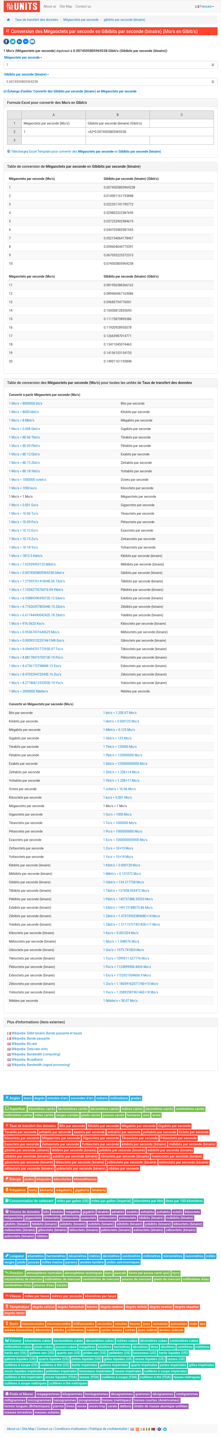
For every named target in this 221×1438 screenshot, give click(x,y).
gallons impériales (114, 1365)
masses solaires (47, 1412)
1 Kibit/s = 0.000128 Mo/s (121, 865)
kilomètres (36, 1256)
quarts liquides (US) (54, 1359)
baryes (62, 1285)
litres (154, 1347)
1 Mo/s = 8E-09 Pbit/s (24, 446)
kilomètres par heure (100, 1296)
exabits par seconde (89, 1132)
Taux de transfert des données (36, 20)
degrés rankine (111, 1307)
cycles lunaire (111, 1330)
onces (81, 1406)
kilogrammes (72, 1394)
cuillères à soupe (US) (21, 1365)
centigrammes (187, 1394)
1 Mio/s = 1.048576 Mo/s (121, 941)
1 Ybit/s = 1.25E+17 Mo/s (121, 780)
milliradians (119, 1098)
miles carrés (44, 1115)
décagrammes (122, 1394)
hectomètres (56, 1256)
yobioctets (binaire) (19, 1236)
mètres (94, 1256)
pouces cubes (66, 1347)
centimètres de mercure (101, 1279)
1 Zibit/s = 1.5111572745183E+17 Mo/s (131, 924)
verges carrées (67, 1115)
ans (202, 1324)
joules (29, 1179)
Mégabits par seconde (139, 1126)
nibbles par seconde (123, 1168)
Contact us (83, 6)
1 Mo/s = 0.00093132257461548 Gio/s (36, 640)
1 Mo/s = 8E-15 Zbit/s (24, 463)
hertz (33, 1190)
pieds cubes (43, 1347)
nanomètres (194, 1256)
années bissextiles (18, 1330)
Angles (12, 1098)
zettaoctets (107, 1218)
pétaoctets (70, 1218)
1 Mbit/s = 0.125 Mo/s (119, 730)
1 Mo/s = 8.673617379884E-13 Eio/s (35, 666)
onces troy (97, 1406)
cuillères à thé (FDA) (155, 1377)
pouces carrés (114, 1115)
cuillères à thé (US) (54, 1365)
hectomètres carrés (73, 1109)
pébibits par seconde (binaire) (122, 1150)
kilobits (57, 1212)
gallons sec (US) (41, 1353)
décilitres (168, 1347)
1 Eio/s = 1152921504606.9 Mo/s (127, 975)
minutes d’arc (57, 1098)
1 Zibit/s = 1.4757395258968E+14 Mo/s (131, 916)
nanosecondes (33, 1324)
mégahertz (64, 1190)
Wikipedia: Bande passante (30, 1038)
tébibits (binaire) (44, 1224)
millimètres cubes (18, 1347)
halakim (92, 1330)
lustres (130, 1330)
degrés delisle (136, 1307)
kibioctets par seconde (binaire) (125, 1156)
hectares (133, 1115)
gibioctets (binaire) (52, 1230)
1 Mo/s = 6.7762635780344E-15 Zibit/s (37, 606)
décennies (43, 1330)
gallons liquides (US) (20, 1359)
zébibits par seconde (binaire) (27, 1156)
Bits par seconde (72, 1126)
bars (108, 1273)
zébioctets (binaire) (181, 1230)
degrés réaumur (187, 1307)
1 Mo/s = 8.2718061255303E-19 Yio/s (36, 683)
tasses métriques (187, 1377)
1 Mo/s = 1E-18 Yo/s (23, 547)
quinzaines (178, 1324)
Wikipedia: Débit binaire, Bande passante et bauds (46, 1033)
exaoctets (88, 1218)
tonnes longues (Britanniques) (27, 1406)
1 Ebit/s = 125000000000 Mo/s (125, 763)
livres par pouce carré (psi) (149, 1273)
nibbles (42, 1236)
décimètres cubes (153, 1341)
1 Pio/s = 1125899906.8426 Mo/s (127, 967)
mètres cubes (127, 1341)
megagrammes (48, 1394)
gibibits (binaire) (16, 1224)
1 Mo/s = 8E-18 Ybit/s (24, 471)
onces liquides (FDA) (61, 1377)
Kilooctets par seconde (22, 1138)
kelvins (92, 1307)
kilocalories (62, 1179)
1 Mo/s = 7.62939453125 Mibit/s (32, 564)
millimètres (151, 1256)
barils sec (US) (15, 1353)
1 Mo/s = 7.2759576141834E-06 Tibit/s (37, 581)
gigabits (89, 1212)
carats (112, 1406)
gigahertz (82, 1190)
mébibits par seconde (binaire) (192, 1144)
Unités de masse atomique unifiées (161, 1406)
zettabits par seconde (124, 1132)
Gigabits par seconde (174, 1126)
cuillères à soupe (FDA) (119, 1377)
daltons (125, 1406)
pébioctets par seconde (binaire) (132, 1162)
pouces (33, 1262)
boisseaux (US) (144, 1353)
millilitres (202, 1347)
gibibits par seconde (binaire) (124, 20)
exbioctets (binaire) (148, 1230)
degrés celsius (44, 1307)
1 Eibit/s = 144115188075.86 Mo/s (128, 907)
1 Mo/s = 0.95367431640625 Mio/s (34, 632)
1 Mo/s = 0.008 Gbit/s (24, 429)
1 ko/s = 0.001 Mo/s (117, 797)
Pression (14, 1273)
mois (193, 1324)
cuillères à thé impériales (23, 1377)
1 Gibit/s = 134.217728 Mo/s (123, 882)
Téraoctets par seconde (140, 1138)
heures (135, 1324)
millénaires (75, 1330)
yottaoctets (127, 1218)
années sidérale (171, 1330)
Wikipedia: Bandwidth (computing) (35, 1054)
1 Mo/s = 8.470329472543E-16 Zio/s (35, 674)
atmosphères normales (44, 1273)
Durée (12, 1324)
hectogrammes (96, 1394)
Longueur (14, 1256)
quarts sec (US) (69, 1353)
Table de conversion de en (74, 166)
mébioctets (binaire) (19, 1230)
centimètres (131, 1256)
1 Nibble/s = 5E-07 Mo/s (120, 1001)
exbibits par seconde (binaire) (170, 1150)
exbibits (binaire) (101, 1224)
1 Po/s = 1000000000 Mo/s (122, 831)
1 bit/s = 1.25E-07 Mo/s (119, 713)
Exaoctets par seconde (21, 1144)
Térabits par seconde (20, 1132)
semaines (160, 1324)
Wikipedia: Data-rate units (29, 1049)
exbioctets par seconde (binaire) (184, 1162)
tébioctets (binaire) (84, 1230)
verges (9, 1262)
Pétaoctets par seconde (178, 1138)
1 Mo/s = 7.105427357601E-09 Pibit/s (36, 590)
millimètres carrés (18, 1115)
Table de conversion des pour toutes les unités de (99, 383)
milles (210, 1256)
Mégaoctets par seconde (81, 20)
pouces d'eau (44, 1285)
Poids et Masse (19, 1394)
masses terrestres (18, 1412)
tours (28, 1098)
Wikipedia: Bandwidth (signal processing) (40, 1065)
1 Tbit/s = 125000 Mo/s (120, 747)
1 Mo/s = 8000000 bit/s (26, 403)
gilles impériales (201, 1365)
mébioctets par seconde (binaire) (177, 1156)
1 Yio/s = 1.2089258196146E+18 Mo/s (130, 992)
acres (156, 1115)
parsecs (71, 1262)
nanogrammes (65, 1400)
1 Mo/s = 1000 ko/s (23, 488)
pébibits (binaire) (73, 1224)
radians (102, 1098)
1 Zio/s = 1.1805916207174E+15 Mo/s (130, 984)
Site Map (66, 6)
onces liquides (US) (150, 1359)
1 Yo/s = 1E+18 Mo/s (118, 857)
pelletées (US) (119, 1353)
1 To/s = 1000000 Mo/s (119, 823)
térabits (103, 1212)
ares (146, 1115)
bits (46, 1212)
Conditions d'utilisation (71, 1429)
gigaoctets (33, 1218)
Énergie (13, 1179)
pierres (58, 1406)
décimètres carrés (159, 1109)
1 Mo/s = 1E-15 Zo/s (23, 539)
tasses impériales (127, 1371)
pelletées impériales (61, 1371)
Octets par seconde (194, 1132)
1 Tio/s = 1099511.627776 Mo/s (126, 958)
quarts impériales (144, 1365)
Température (17, 1307)
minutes (120, 1324)
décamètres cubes (100, 1341)
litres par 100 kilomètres (184, 1201)
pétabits (118, 1212)
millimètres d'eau (196, 1279)
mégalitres (87, 1347)
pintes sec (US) (95, 1353)
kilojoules (43, 1179)
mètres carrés (132, 1109)
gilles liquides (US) (118, 1359)
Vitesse (13, 1296)
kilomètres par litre (148, 1201)
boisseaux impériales (95, 1371)
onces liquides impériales (23, 1371)
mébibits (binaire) (179, 1218)
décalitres (140, 1347)
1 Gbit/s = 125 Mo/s (117, 738)
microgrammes (39, 1400)
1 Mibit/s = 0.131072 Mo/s (122, 874)
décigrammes (162, 1394)
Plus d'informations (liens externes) (36, 1022)
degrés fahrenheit (70, 1307)
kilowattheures (85, 1179)
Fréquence (15, 1190)
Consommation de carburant (29, 1201)
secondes (104, 1324)
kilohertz (46, 1190)
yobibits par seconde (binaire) (75, 1156)
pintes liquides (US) (86, 1359)
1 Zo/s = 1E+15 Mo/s (118, 848)
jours (146, 1324)
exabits (132, 1212)
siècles (59, 1330)
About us (49, 6)
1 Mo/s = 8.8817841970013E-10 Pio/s (36, 657)
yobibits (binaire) (158, 1224)
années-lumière (92, 1262)
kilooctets (192, 1212)
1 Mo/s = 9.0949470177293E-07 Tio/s (36, 649)
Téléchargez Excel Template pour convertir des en (84, 151)
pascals (120, 1273)
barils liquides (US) (173, 1353)
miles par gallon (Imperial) (111, 1201)
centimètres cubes (184, 1341)
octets (177, 1212)
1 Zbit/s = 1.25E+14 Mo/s (121, 772)
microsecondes (59, 1324)
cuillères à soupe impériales (165, 1371)
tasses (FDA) (89, 1377)
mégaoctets (13, 1218)
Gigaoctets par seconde (101, 1138)
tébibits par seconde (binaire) (74, 1150)
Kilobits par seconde (103, 1126)
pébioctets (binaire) (116, 1230)
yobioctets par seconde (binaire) (81, 1168)
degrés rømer (14, 1313)
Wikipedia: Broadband (26, 1059)
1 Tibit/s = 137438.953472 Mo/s (126, 890)
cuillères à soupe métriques (25, 1383)
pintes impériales (173, 1365)
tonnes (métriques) (117, 1400)
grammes (142, 1394)
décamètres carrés (104, 1109)
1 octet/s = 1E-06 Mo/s (119, 789)
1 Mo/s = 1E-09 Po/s (23, 522)
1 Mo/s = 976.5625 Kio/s (26, 623)
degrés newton (160, 1307)
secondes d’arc (82, 1098)
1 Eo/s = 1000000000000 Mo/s (125, 840)
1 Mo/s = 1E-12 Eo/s (23, 530)
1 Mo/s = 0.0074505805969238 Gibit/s (36, 573)
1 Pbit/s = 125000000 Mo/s (122, 755)
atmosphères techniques (83, 1273)
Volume (13, 1341)
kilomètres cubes (38, 1341)
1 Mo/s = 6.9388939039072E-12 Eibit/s (37, 598)
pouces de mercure (136, 1279)
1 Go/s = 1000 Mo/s (117, 814)
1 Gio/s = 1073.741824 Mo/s (123, 950)
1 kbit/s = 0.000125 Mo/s (121, 721)
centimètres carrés (190, 1109)
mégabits (73, 1212)
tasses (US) (176, 1359)
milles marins (52, 1262)
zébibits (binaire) (130, 1224)
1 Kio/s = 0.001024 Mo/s (120, 933)
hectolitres (122, 1347)
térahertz (99, 1190)
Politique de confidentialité (108, 1429)
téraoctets (52, 1218)
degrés (39, 1098)
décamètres (77, 1256)
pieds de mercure (167, 1279)
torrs (176, 1273)
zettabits (147, 1212)
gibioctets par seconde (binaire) (28, 1162)
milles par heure (36, 1296)
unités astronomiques (123, 1262)
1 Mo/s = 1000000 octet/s (27, 479)
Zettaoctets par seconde (60, 1144)
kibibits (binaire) (151, 1218)
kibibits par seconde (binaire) (144, 1144)
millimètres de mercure (62, 1279)
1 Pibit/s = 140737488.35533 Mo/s (128, 899)
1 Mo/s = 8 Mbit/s (22, 420)
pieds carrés (90, 1115)
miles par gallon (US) (73, 1201)
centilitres (185, 1347)
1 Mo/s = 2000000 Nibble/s (28, 691)
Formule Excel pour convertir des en (47, 102)
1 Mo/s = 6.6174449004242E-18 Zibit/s (37, 615)
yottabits (163, 1212)
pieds (21, 1262)
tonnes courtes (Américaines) (157, 1400)
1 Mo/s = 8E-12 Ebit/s (24, 454)
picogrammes (89, 1400)
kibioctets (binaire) (187, 1224)
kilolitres (104, 1347)
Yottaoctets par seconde (100, 1144)
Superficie (15, 1109)
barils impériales (84, 1365)
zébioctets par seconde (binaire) (29, 1168)
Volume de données (22, 1212)
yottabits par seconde (159, 1132)
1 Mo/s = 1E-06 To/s (23, 513)
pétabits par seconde (55, 1132)
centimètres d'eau (18, 1285)
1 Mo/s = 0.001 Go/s (23, 505)
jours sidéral (147, 1330)
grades (136, 1098)
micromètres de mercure (23, 1279)
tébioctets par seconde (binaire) (80, 1162)
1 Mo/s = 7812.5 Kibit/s (26, 556)
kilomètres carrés (42, 1109)
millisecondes (84, 1324)
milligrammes (14, 1400)
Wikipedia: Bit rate (24, 1044)
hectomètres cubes (68, 1341)
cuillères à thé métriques (68, 1383)
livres (70, 1406)
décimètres (111, 1256)
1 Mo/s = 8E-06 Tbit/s (24, 437)
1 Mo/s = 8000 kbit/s (24, 412)
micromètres (173, 1256)
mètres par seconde (67, 1296)
